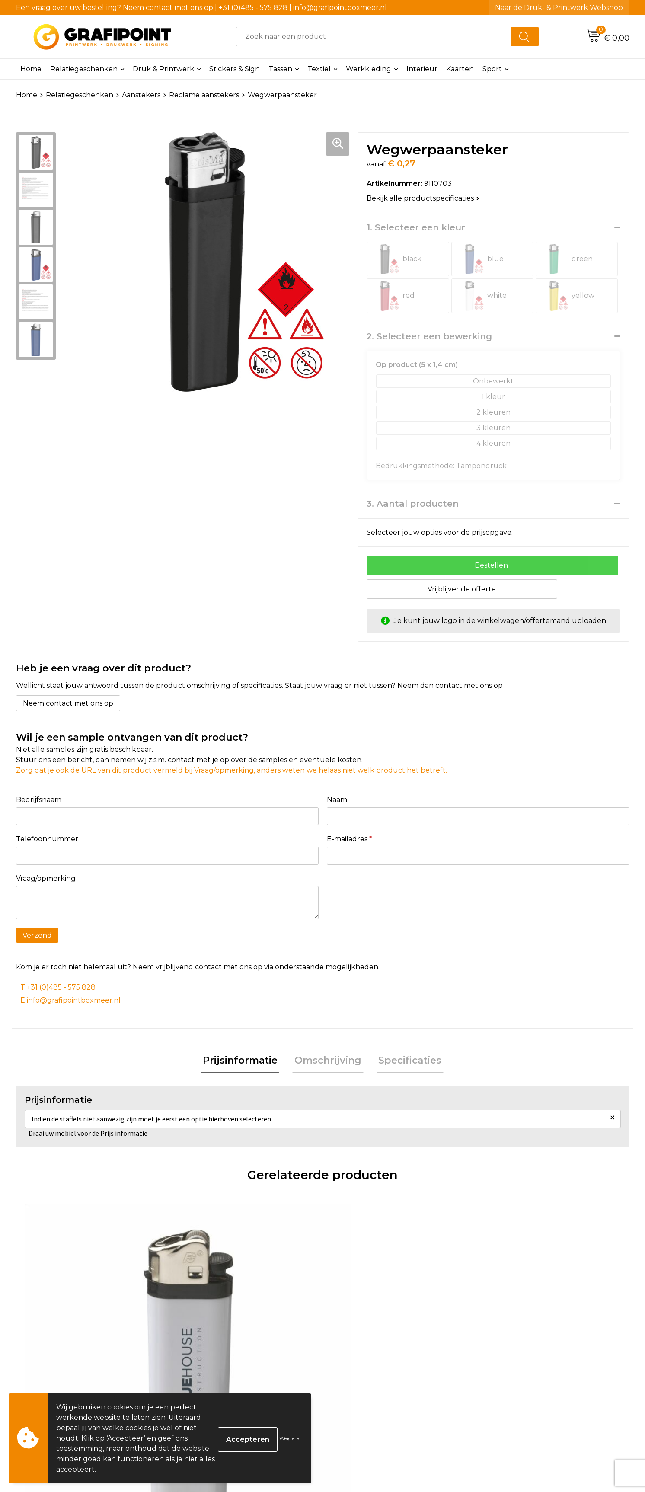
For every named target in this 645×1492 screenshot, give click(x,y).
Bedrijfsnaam (38, 800)
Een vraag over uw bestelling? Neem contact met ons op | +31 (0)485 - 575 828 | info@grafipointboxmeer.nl (201, 7)
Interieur (421, 69)
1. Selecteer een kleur (416, 227)
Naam (337, 800)
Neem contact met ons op (68, 703)
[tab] (244, 1062)
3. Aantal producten (413, 503)
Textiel (319, 69)
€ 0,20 (510, 1371)
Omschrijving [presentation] (327, 1061)
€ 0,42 (203, 1371)
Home (31, 69)
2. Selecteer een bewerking (429, 336)
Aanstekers (141, 95)
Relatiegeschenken (84, 69)
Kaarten (460, 69)
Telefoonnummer (47, 839)
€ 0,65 (356, 1371)
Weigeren (291, 1438)
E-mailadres (349, 839)
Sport (492, 69)
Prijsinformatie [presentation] (244, 1061)
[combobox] (373, 36)
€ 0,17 (49, 1371)
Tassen (280, 69)
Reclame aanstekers (204, 95)
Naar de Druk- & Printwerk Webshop (559, 7)
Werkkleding (368, 69)
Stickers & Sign (234, 69)
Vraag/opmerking (46, 878)
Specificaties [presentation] (405, 1061)
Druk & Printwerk (163, 69)
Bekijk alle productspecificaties (423, 198)
